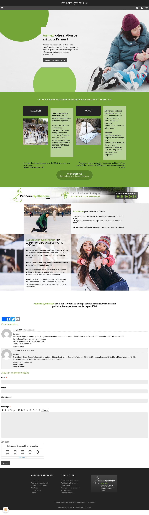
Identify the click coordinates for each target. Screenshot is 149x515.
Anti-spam (5, 442)
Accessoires (36, 490)
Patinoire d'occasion (87, 502)
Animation (35, 480)
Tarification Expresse (69, 483)
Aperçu (44, 410)
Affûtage (34, 488)
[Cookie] (6, 510)
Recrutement (66, 490)
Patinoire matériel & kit (40, 483)
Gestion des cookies (83, 507)
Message (5, 406)
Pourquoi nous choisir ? (70, 488)
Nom (3, 377)
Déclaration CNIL (67, 492)
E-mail (3, 387)
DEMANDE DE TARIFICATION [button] (54, 60)
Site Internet (6, 397)
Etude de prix (66, 485)
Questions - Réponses (70, 480)
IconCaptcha (22, 457)
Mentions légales (65, 507)
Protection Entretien (39, 485)
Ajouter (5, 463)
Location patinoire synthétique (66, 502)
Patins (33, 492)
